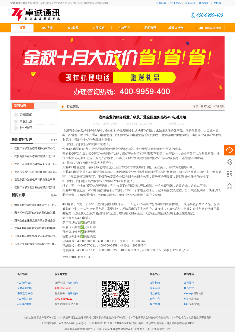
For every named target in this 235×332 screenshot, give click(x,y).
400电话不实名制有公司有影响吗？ (151, 317)
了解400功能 (24, 288)
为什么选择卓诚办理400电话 (39, 317)
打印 (73, 256)
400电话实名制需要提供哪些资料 (193, 317)
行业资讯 (175, 2)
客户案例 (155, 304)
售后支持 (72, 293)
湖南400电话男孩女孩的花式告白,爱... (35, 212)
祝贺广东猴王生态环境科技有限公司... (35, 148)
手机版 (217, 2)
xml (186, 298)
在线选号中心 (25, 293)
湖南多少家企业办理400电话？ (110, 317)
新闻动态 (206, 106)
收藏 (66, 256)
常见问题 (190, 2)
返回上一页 (84, 256)
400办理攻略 (24, 282)
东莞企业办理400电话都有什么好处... (35, 243)
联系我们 (204, 2)
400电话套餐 (24, 304)
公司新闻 (161, 2)
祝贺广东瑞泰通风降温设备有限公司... (35, 163)
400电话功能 (24, 298)
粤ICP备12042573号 (159, 329)
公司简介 (189, 282)
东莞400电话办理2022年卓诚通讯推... (35, 236)
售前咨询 (72, 282)
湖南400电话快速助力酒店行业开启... (35, 204)
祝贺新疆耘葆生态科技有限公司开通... (35, 156)
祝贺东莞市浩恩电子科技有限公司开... (35, 179)
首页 (195, 106)
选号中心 (155, 298)
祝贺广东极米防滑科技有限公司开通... (35, 187)
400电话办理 (210, 27)
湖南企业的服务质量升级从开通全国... (35, 220)
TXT (186, 304)
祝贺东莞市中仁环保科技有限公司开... (35, 171)
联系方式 (189, 288)
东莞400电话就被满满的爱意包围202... (36, 228)
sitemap (188, 293)
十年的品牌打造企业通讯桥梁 (74, 317)
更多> (54, 139)
